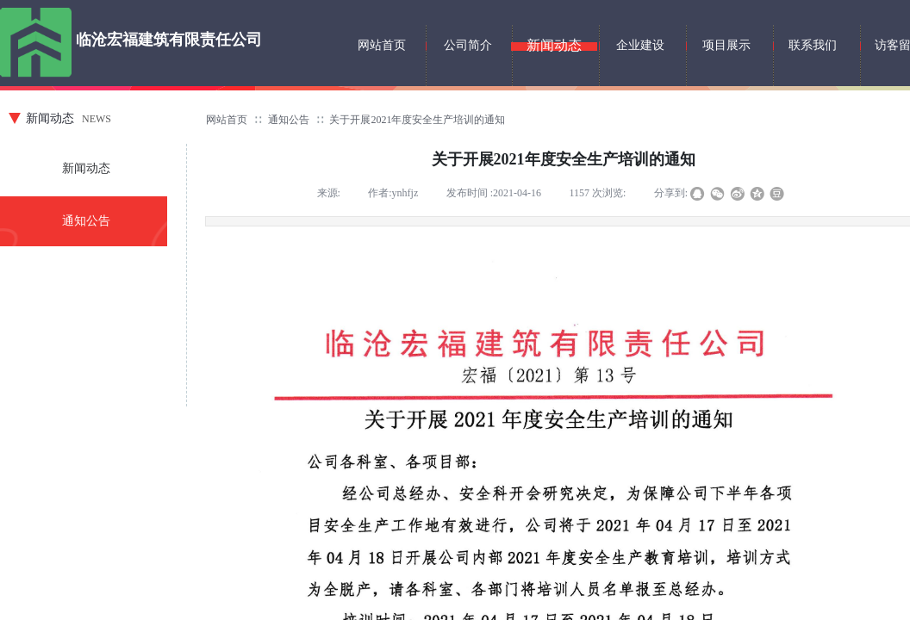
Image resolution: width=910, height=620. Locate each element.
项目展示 (726, 45)
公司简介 (468, 45)
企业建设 (640, 45)
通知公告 (288, 120)
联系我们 (812, 45)
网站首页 (226, 120)
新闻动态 (86, 168)
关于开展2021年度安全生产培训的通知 (417, 120)
